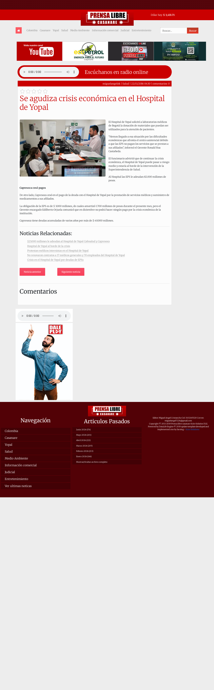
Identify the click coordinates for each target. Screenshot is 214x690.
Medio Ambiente (80, 30)
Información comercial (105, 30)
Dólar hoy (156, 14)
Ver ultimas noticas (18, 486)
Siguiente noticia (70, 271)
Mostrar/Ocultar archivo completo (91, 462)
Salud (64, 30)
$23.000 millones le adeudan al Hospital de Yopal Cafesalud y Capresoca (68, 241)
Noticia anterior (32, 271)
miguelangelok (111, 83)
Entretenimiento (141, 30)
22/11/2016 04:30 (140, 83)
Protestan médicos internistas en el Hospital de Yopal (58, 250)
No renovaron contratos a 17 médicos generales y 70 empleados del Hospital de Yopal (76, 255)
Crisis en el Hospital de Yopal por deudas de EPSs (55, 259)
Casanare (45, 30)
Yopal (56, 30)
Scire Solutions (192, 429)
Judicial (125, 30)
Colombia (32, 30)
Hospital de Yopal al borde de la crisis (48, 246)
